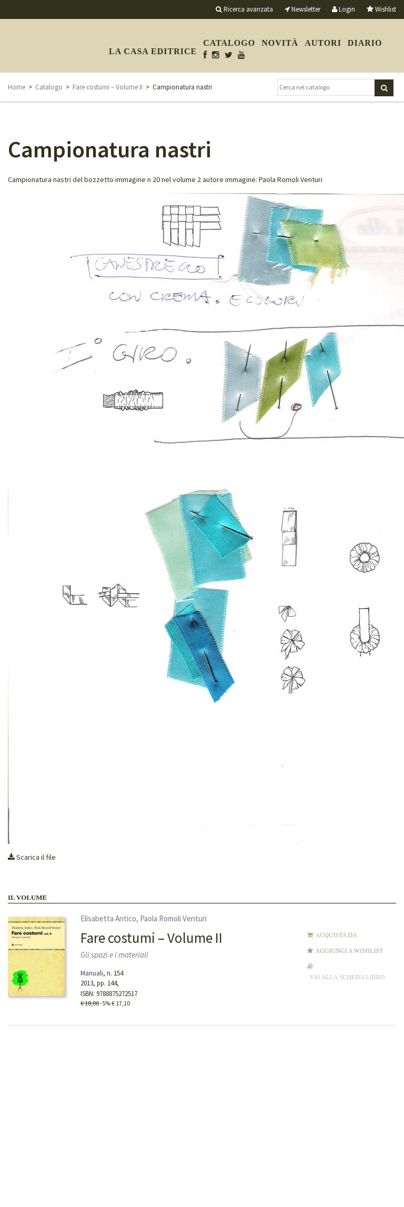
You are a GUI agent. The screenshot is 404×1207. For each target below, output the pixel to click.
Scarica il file (32, 857)
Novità (279, 42)
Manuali (91, 973)
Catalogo (229, 42)
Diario (365, 42)
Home (16, 87)
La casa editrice (153, 51)
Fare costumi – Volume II (108, 87)
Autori (323, 42)
